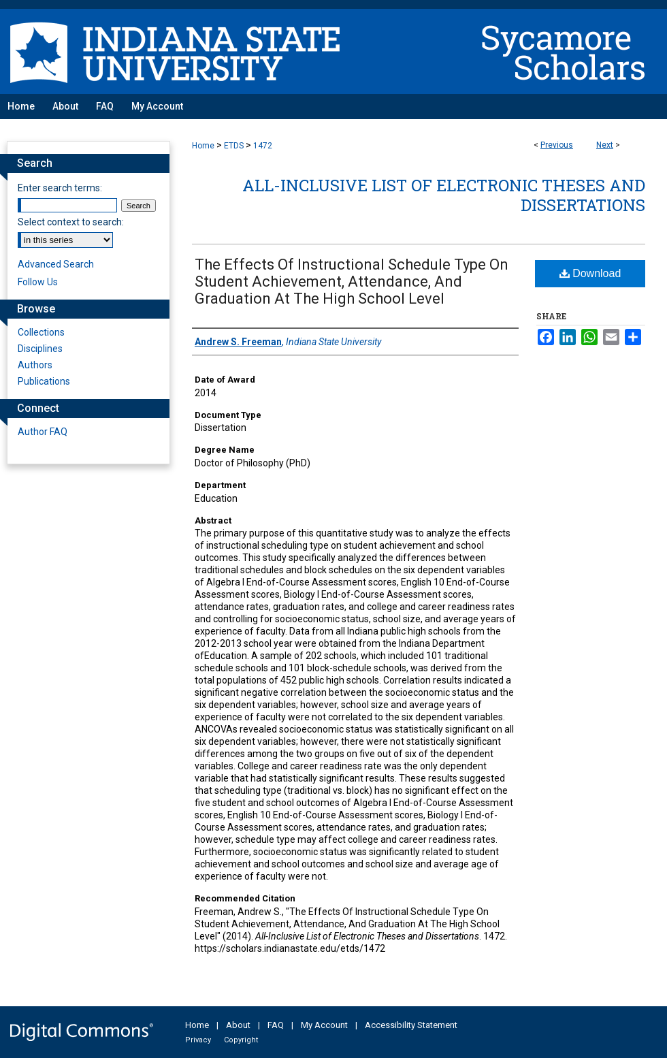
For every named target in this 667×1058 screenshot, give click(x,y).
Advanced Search (56, 264)
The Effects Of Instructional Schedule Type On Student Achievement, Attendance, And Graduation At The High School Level (351, 281)
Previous (556, 145)
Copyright (241, 1040)
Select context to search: (71, 222)
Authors (35, 364)
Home (203, 145)
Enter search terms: (60, 187)
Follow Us (38, 281)
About (238, 1025)
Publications (44, 381)
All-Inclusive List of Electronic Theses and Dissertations (443, 195)
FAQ (275, 1025)
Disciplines (40, 348)
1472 (262, 145)
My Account (324, 1025)
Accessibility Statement (411, 1025)
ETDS (234, 145)
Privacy (198, 1040)
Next (604, 145)
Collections (41, 332)
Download (590, 273)
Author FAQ (42, 431)
